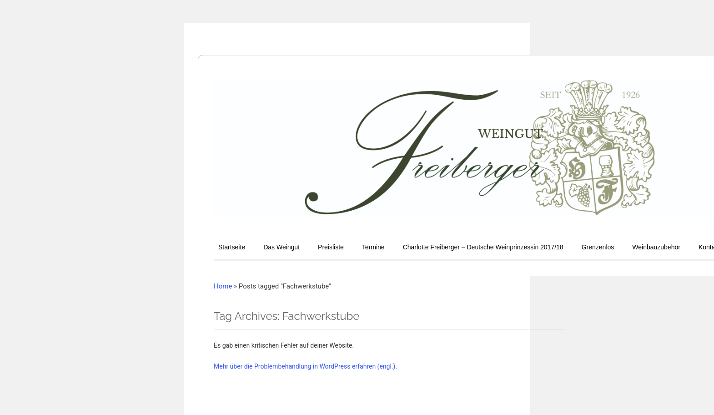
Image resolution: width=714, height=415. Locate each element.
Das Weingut (281, 247)
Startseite (231, 247)
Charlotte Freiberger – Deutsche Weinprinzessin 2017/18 (483, 247)
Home (223, 286)
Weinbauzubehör (656, 247)
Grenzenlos (598, 247)
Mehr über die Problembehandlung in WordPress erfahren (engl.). (305, 366)
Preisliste (331, 247)
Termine (373, 247)
